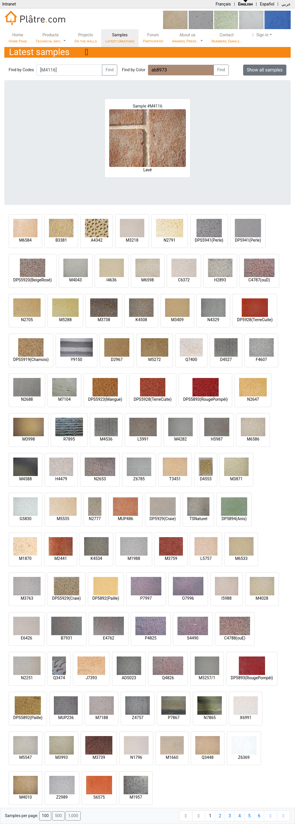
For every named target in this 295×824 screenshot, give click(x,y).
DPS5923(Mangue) (105, 399)
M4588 (25, 479)
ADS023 (129, 678)
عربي (286, 4)
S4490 (192, 638)
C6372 (184, 280)
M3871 (236, 479)
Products (48, 38)
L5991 (143, 439)
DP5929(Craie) (163, 518)
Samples (119, 38)
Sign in (259, 35)
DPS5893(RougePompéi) (205, 399)
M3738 (104, 319)
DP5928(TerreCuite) (255, 319)
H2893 (220, 280)
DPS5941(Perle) (209, 240)
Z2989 (62, 797)
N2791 (169, 240)
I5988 (227, 598)
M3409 (177, 319)
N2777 (95, 518)
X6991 (245, 717)
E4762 (108, 638)
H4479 (61, 479)
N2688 (27, 399)
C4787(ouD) (259, 280)
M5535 (63, 518)
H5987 (217, 439)
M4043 (75, 280)
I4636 (111, 280)
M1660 (172, 757)
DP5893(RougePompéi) (252, 678)
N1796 (136, 757)
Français (223, 4)
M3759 (171, 558)
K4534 (96, 558)
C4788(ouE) (234, 638)
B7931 (66, 638)
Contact (226, 38)
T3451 (175, 479)
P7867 (173, 717)
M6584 (25, 240)
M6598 (147, 280)
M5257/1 (207, 678)
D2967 (117, 359)
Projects (85, 38)
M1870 (25, 558)
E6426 (26, 638)
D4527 (226, 359)
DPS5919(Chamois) (31, 359)
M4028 (262, 598)
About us (186, 38)
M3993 (61, 757)
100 (45, 815)
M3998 (28, 439)
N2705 (27, 319)
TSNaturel (198, 518)
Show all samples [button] (265, 70)
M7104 (64, 399)
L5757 (205, 558)
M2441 (60, 558)
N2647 (253, 399)
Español (267, 4)
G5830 (25, 518)
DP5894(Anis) (234, 518)
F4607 (261, 359)
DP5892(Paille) (105, 598)
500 (58, 815)
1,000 (73, 815)
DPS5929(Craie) (66, 598)
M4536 (106, 439)
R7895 (69, 439)
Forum (153, 38)
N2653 (100, 479)
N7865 (209, 717)
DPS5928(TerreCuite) (153, 399)
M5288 (65, 319)
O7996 (188, 598)
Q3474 (59, 678)
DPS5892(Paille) (27, 717)
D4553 (206, 479)
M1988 (134, 558)
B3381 (61, 240)
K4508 (141, 319)
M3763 (27, 598)
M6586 (253, 439)
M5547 (25, 757)
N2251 (27, 678)
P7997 (146, 598)
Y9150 (76, 359)
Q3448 (207, 757)
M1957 (136, 797)
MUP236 (66, 717)
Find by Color (133, 69)
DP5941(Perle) (248, 240)
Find (110, 69)
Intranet (9, 4)
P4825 (150, 638)
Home (18, 38)
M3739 (98, 757)
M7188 (101, 717)
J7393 (91, 678)
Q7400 (191, 359)
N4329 (213, 319)
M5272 (154, 359)
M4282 (180, 439)
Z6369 (244, 757)
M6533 (241, 558)
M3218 (132, 240)
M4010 (25, 797)
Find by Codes (21, 69)
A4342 (97, 240)
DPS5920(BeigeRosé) (32, 280)
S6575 (99, 797)
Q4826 (168, 678)
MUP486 (125, 518)
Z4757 (137, 717)
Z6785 (139, 479)
